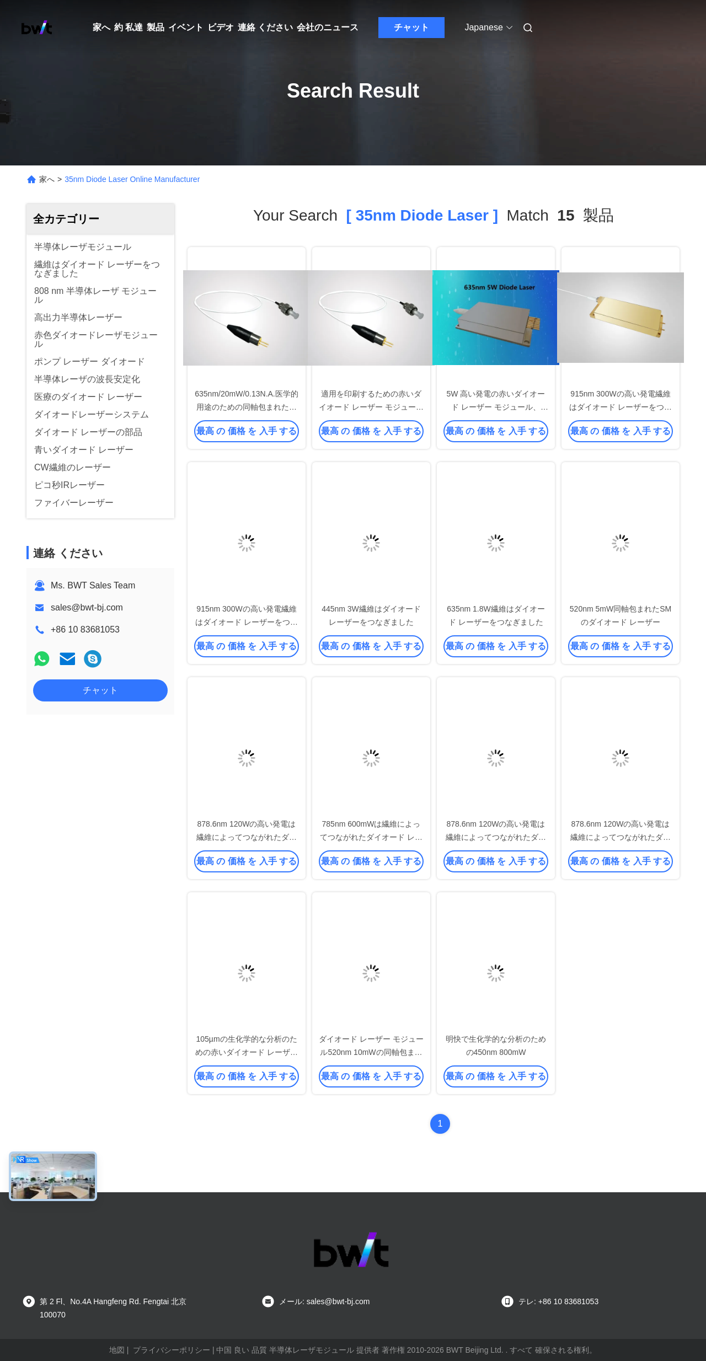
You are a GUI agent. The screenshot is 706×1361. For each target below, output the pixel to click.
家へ (101, 27)
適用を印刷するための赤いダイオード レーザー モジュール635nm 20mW (371, 407)
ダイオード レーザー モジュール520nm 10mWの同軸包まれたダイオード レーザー (371, 1052)
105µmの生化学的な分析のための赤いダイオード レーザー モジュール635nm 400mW (246, 1052)
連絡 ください (265, 27)
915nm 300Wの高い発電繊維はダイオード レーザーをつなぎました (620, 407)
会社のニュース (328, 27)
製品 (155, 27)
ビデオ (220, 27)
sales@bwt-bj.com (87, 607)
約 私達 (128, 27)
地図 (117, 1350)
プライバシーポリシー (171, 1350)
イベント (186, 27)
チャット (411, 27)
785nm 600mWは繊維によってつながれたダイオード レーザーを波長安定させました (371, 837)
